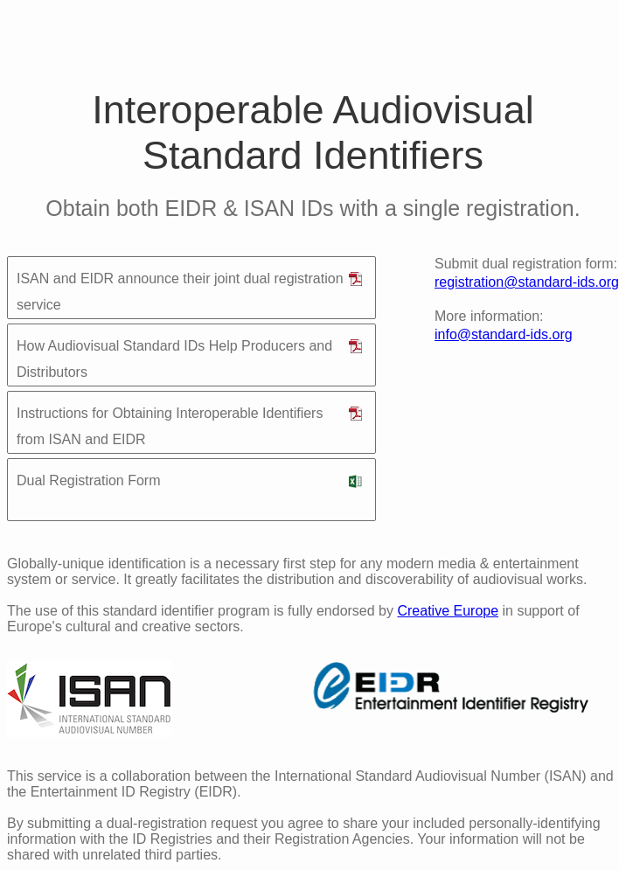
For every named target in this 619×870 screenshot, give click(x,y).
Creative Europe (447, 610)
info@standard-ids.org (504, 334)
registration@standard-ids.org (527, 282)
